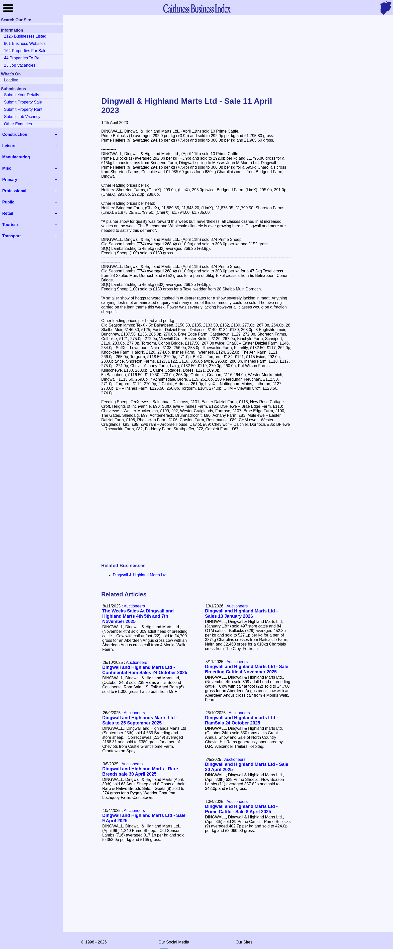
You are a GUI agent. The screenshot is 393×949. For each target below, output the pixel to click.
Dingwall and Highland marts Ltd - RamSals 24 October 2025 (241, 720)
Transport (11, 236)
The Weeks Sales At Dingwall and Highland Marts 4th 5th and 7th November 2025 (138, 616)
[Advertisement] (196, 56)
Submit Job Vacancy (22, 117)
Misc (6, 168)
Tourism (10, 225)
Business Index (196, 8)
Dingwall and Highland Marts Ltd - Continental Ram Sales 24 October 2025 (144, 670)
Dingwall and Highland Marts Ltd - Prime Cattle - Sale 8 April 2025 (241, 809)
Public (8, 202)
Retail (7, 213)
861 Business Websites (25, 43)
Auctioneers (237, 606)
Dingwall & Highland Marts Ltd (139, 575)
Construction (14, 134)
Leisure (9, 146)
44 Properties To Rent (23, 58)
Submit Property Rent (23, 109)
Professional (14, 191)
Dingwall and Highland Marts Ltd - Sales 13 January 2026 (241, 613)
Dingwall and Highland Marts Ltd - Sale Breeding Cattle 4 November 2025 (246, 669)
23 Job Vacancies (19, 65)
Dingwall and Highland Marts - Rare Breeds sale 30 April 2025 (140, 771)
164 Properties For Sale (25, 51)
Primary (9, 179)
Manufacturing (16, 157)
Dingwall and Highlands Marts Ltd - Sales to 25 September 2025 (139, 720)
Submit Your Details (21, 95)
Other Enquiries (18, 124)
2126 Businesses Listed (25, 36)
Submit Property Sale (23, 102)
